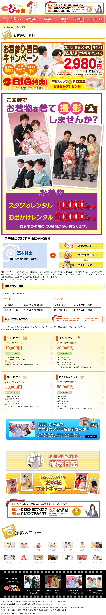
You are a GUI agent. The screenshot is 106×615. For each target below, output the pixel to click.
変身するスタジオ (53, 590)
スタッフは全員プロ (32, 590)
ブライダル (9, 546)
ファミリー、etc (96, 559)
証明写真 (9, 559)
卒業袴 (38, 546)
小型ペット (38, 559)
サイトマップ (37, 613)
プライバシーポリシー (25, 613)
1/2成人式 (82, 559)
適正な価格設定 (74, 590)
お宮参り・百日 (67, 546)
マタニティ (67, 559)
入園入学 (96, 546)
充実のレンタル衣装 (94, 590)
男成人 (53, 559)
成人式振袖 (53, 546)
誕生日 (82, 546)
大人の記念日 (24, 559)
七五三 (24, 546)
